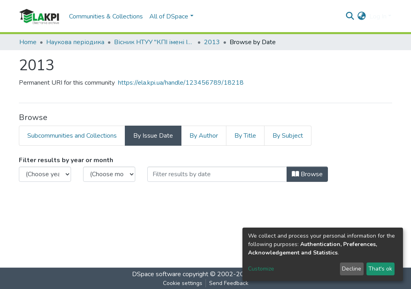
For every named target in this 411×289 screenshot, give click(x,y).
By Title (245, 135)
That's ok (380, 269)
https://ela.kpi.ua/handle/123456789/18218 (181, 82)
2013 (212, 42)
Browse (307, 174)
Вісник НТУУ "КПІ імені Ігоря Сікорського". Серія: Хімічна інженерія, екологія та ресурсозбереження (154, 42)
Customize (261, 269)
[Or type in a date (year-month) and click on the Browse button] (217, 174)
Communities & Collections (106, 16)
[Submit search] (350, 16)
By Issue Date (153, 135)
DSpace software (156, 274)
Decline (351, 269)
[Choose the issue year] (45, 174)
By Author (203, 135)
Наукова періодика (75, 42)
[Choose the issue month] (109, 174)
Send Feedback (228, 283)
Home (28, 42)
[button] (362, 16)
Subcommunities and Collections (72, 135)
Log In (378, 16)
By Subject (288, 135)
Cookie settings (182, 283)
